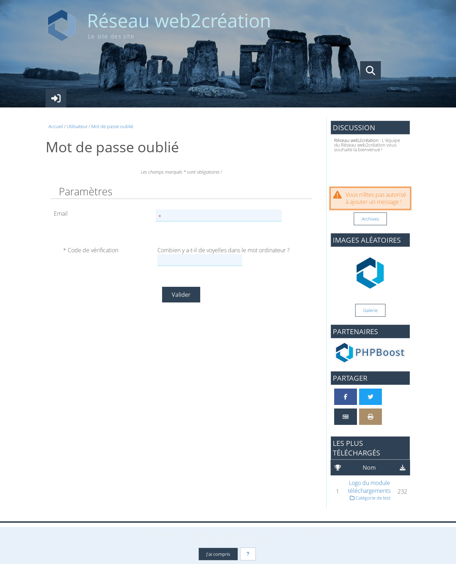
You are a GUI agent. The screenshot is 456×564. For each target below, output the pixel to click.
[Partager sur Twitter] (370, 397)
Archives (370, 219)
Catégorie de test (370, 498)
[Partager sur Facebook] (345, 397)
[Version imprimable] (370, 416)
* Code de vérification (90, 250)
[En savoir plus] (248, 554)
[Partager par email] (345, 416)
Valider (181, 295)
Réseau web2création (179, 20)
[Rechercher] (370, 70)
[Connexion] (56, 98)
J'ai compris (218, 554)
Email (61, 213)
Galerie (370, 310)
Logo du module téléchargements (369, 487)
